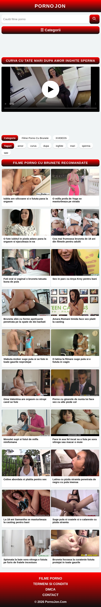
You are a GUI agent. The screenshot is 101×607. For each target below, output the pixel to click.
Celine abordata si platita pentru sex (25, 479)
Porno (50, 6)
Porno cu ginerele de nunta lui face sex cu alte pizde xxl (73, 400)
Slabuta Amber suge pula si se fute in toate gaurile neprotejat (26, 360)
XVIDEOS (61, 138)
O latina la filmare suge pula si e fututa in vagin (72, 360)
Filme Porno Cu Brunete (35, 138)
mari (72, 145)
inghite (59, 145)
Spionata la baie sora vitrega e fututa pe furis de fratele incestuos (25, 561)
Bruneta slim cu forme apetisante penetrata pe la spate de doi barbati (25, 320)
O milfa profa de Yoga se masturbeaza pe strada (67, 200)
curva (33, 145)
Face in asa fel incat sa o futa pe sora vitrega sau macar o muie (75, 440)
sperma (86, 145)
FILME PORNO (50, 578)
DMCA (51, 589)
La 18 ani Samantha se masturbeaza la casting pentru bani (25, 521)
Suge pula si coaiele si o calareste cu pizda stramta (75, 521)
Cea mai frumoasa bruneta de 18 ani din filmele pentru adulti (74, 240)
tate (6, 152)
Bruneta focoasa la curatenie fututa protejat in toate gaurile (73, 561)
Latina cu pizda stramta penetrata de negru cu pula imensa (74, 481)
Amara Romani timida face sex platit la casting (74, 320)
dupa (46, 145)
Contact (50, 595)
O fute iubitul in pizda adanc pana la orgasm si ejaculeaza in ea (25, 240)
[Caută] (94, 19)
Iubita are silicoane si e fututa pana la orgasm (26, 200)
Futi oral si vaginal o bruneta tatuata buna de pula (25, 280)
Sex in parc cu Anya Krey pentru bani (75, 278)
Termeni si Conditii (50, 584)
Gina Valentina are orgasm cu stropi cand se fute (25, 400)
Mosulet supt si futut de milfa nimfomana (21, 440)
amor (20, 145)
